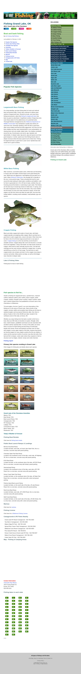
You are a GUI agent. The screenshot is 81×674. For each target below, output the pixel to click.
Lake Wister (54, 104)
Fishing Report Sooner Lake (58, 61)
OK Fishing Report (56, 133)
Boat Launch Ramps (11, 51)
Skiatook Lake (55, 117)
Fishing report (8, 341)
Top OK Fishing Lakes (57, 63)
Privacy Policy (41, 660)
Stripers (58, 1)
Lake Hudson (54, 94)
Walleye (42, 1)
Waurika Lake (54, 123)
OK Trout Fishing (55, 40)
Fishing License (10, 56)
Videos (74, 1)
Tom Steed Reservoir (56, 121)
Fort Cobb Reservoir (56, 69)
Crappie (30, 1)
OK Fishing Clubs (55, 138)
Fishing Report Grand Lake (58, 50)
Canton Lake (54, 67)
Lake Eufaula (54, 92)
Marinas (8, 54)
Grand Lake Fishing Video (13, 43)
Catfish (36, 1)
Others (69, 1)
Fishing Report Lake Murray (58, 54)
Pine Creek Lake (55, 111)
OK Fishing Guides (56, 144)
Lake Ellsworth (55, 90)
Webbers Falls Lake (56, 125)
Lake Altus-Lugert (56, 86)
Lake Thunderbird (56, 102)
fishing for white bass (17, 177)
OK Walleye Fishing (56, 27)
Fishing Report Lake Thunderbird (60, 58)
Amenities (8, 47)
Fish (16, 1)
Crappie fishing (11, 241)
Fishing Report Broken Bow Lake (60, 46)
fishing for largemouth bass (28, 116)
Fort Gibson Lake (55, 71)
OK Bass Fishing (55, 36)
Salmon (63, 1)
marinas (13, 507)
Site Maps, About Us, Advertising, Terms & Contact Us (40, 658)
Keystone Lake (55, 83)
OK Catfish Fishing (56, 29)
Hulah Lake (54, 79)
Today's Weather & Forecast (13, 49)
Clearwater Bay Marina (10, 582)
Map (7, 59)
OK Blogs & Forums (56, 140)
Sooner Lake (54, 119)
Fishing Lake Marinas (56, 129)
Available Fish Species (12, 45)
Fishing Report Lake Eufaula (58, 48)
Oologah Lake (54, 109)
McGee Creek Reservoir (57, 106)
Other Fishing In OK (56, 42)
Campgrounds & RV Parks (13, 58)
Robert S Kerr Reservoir (57, 113)
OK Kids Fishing (55, 142)
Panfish (52, 1)
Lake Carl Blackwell (56, 88)
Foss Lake (53, 73)
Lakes (11, 1)
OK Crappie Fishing (56, 31)
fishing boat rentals (16, 440)
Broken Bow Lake (55, 65)
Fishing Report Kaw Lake (57, 52)
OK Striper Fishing (56, 34)
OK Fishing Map (55, 136)
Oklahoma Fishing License (20, 513)
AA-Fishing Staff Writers (12, 36)
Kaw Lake (53, 81)
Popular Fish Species (11, 42)
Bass (25, 1)
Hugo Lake (54, 77)
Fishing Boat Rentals (11, 52)
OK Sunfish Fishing (56, 38)
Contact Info (9, 61)
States (20, 1)
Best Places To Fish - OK (57, 44)
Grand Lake (54, 75)
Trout (47, 1)
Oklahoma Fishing (56, 25)
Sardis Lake (54, 115)
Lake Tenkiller (54, 98)
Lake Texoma (54, 100)
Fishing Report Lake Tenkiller (59, 56)
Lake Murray (54, 96)
